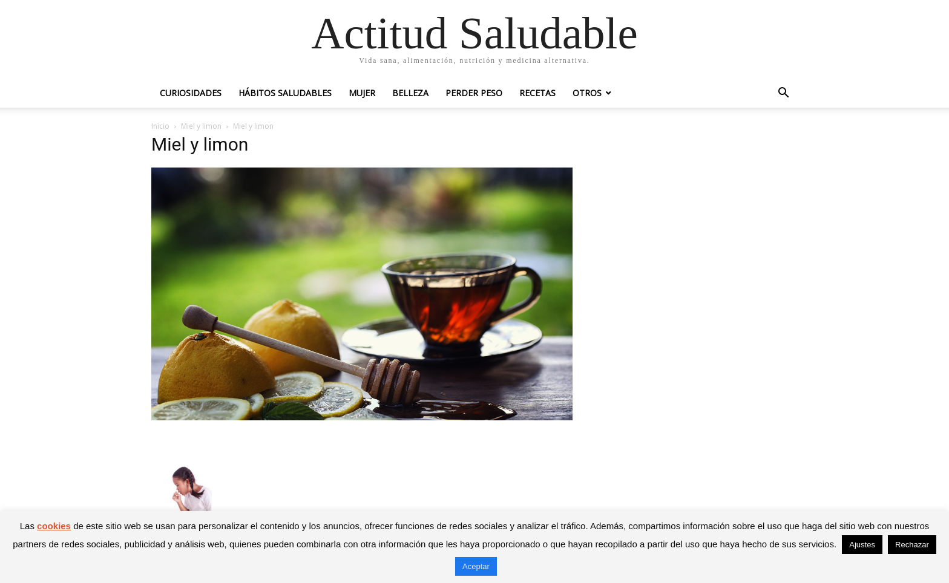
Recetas (537, 93)
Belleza (410, 93)
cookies (54, 526)
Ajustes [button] (862, 544)
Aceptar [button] (476, 566)
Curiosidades (191, 93)
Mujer (362, 93)
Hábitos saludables (285, 93)
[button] (783, 94)
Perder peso (473, 93)
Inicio (160, 126)
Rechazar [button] (912, 544)
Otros (587, 93)
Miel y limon (201, 126)
